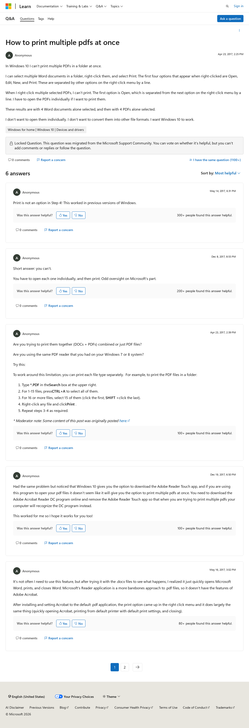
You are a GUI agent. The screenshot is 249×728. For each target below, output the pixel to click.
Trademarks (224, 707)
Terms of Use (168, 707)
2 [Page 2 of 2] (125, 667)
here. (123, 420)
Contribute (82, 707)
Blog (63, 707)
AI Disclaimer (15, 707)
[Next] (137, 667)
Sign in (238, 6)
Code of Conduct (195, 707)
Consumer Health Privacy (132, 707)
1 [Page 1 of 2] (114, 667)
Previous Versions (41, 707)
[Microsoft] (9, 6)
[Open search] (227, 6)
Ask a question (230, 18)
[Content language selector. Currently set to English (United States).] (27, 696)
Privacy (101, 707)
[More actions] (239, 30)
